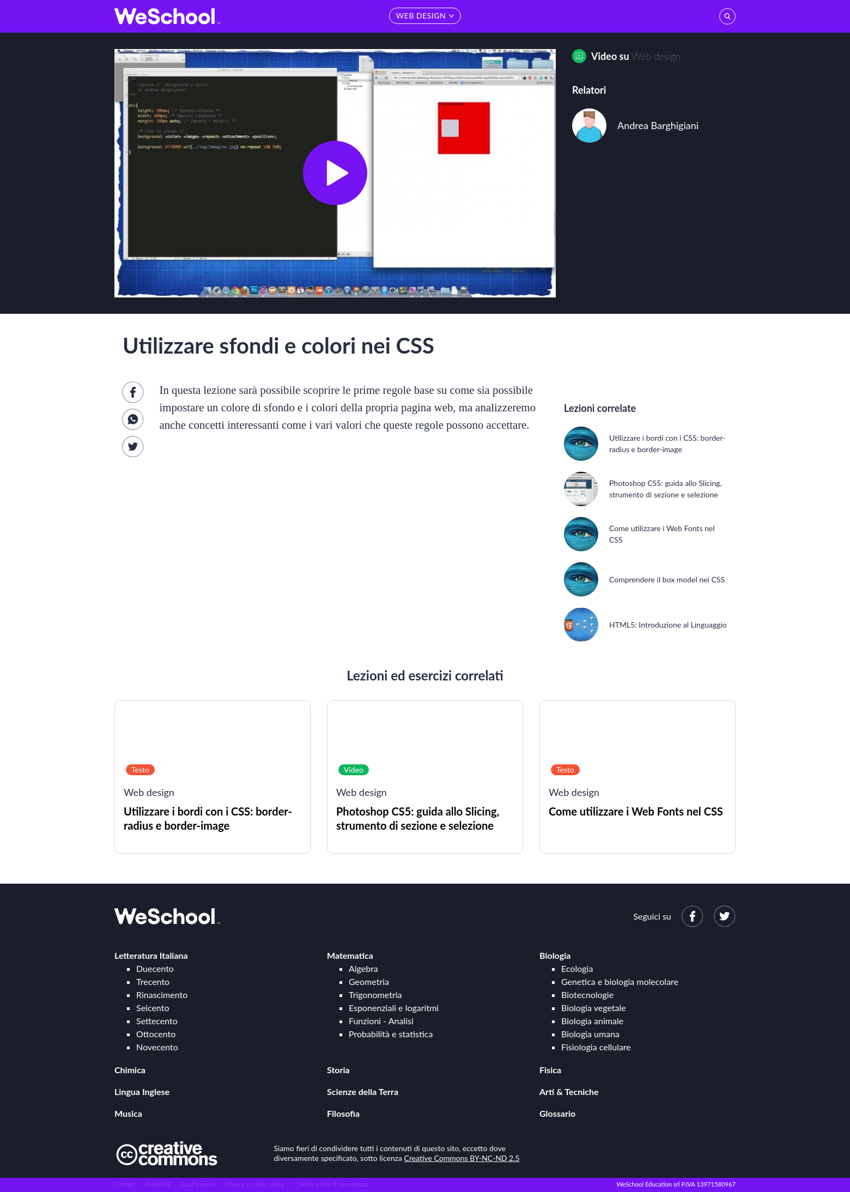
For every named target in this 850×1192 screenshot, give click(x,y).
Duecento (155, 968)
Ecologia (577, 968)
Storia (338, 1070)
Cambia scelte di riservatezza (331, 1184)
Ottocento (155, 1034)
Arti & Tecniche (569, 1091)
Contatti (124, 1184)
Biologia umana (590, 1034)
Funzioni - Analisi (381, 1020)
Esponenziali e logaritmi (394, 1007)
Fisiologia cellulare (596, 1047)
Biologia (554, 955)
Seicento (152, 1007)
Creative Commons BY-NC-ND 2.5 (462, 1158)
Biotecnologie (587, 994)
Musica (128, 1113)
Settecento (157, 1020)
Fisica (550, 1070)
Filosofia (343, 1113)
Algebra (363, 968)
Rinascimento (161, 994)
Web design (656, 56)
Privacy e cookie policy (255, 1184)
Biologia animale (592, 1020)
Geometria (369, 981)
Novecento (157, 1047)
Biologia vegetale (593, 1007)
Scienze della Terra (362, 1091)
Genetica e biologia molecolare (619, 981)
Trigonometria (375, 994)
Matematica (350, 955)
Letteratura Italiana (151, 955)
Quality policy (197, 1184)
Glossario (557, 1113)
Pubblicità (158, 1184)
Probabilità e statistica (391, 1034)
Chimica (129, 1070)
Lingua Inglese (141, 1091)
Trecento (152, 981)
